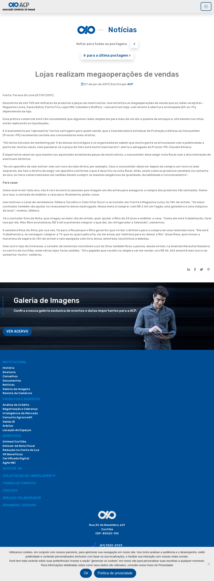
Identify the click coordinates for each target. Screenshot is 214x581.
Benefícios (12, 436)
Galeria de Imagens (16, 389)
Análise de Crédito (16, 404)
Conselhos (10, 376)
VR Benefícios (13, 454)
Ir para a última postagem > (107, 55)
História (8, 367)
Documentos (12, 380)
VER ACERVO (17, 331)
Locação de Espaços (17, 430)
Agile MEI (9, 462)
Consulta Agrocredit (17, 417)
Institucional (15, 362)
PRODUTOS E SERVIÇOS (21, 399)
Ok (86, 573)
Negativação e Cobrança (20, 409)
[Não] (208, 564)
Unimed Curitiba (14, 441)
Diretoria (9, 372)
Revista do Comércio (17, 393)
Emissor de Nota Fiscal (19, 445)
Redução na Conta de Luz (21, 450)
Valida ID (9, 421)
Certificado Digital (16, 458)
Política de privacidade (115, 573)
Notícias (8, 384)
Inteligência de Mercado (20, 413)
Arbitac (8, 425)
